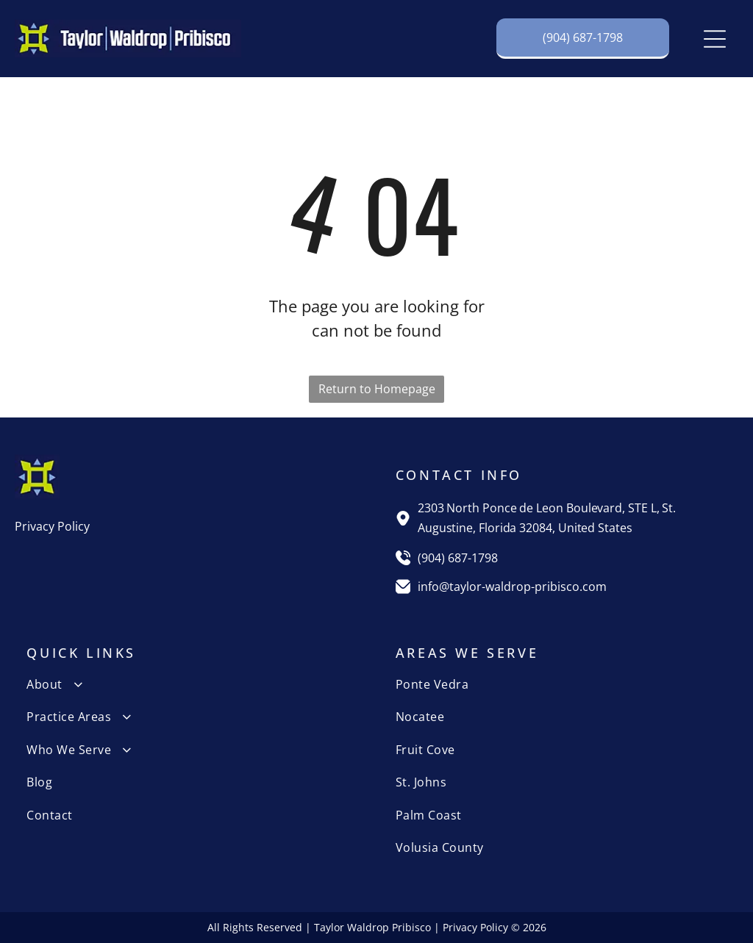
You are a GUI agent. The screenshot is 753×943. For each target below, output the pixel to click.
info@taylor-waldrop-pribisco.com (512, 586)
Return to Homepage (376, 389)
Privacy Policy (52, 526)
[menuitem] (191, 684)
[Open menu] (715, 39)
